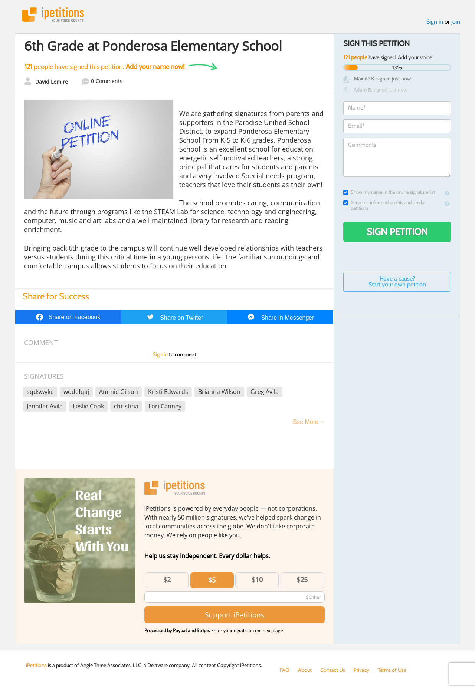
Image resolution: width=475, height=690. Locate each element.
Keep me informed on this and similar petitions (384, 205)
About (305, 670)
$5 (212, 579)
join (455, 21)
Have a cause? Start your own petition (397, 281)
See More (305, 422)
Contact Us (332, 670)
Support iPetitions (234, 615)
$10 (257, 579)
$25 (302, 579)
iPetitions (53, 14)
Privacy (361, 670)
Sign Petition (397, 231)
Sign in (434, 21)
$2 (167, 579)
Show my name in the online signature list (389, 192)
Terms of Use (392, 670)
